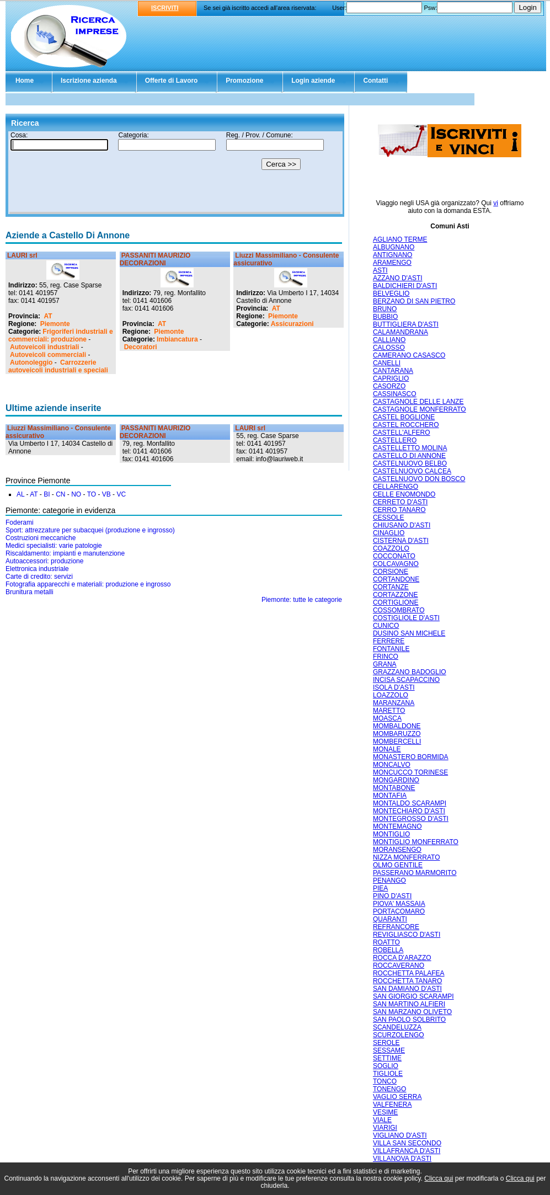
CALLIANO (389, 340)
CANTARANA (393, 371)
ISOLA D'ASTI (394, 687)
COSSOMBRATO (399, 610)
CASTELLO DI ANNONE (409, 456)
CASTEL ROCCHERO (406, 425)
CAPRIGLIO (391, 378)
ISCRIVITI (165, 7)
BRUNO (385, 309)
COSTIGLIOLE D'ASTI (406, 618)
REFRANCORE (396, 927)
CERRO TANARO (399, 510)
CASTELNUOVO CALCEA (412, 471)
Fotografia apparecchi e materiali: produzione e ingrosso (88, 584)
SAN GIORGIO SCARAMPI (413, 996)
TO (91, 494)
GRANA (385, 664)
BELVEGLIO (391, 293)
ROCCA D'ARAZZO (402, 958)
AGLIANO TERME (400, 239)
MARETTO (389, 710)
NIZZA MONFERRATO (406, 857)
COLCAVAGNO (396, 564)
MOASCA (387, 718)
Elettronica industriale (37, 569)
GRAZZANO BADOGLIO (409, 672)
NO (76, 494)
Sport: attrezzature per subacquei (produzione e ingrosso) (90, 530)
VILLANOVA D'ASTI (402, 1158)
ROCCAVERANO (398, 965)
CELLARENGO (395, 486)
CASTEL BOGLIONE (404, 417)
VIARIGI (385, 1128)
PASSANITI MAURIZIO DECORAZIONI (155, 259)
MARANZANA (393, 703)
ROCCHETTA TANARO (407, 981)
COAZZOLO (391, 548)
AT (48, 316)
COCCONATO (394, 556)
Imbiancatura (177, 339)
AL (20, 494)
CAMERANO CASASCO (409, 355)
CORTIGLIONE (395, 602)
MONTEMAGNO (397, 826)
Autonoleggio (31, 362)
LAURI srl (22, 255)
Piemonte (55, 324)
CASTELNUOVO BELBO (410, 463)
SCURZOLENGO (398, 1035)
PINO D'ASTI (392, 896)
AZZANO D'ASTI (398, 278)
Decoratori (140, 347)
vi (495, 203)
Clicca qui (438, 1178)
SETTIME (387, 1058)
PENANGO (389, 880)
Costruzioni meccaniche (41, 538)
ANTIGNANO (392, 255)
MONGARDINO (396, 780)
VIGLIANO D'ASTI (400, 1135)
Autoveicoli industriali (44, 347)
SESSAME (389, 1050)
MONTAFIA (390, 795)
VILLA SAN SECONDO (407, 1143)
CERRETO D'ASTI (400, 502)
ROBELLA (388, 950)
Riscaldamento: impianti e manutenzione (65, 553)
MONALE (387, 749)
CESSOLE (388, 517)
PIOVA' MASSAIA (399, 904)
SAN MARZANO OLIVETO (412, 1012)
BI (47, 494)
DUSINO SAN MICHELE (409, 633)
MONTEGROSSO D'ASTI (410, 819)
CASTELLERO (394, 440)
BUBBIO (385, 317)
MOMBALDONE (397, 726)
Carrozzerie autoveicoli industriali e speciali (58, 366)
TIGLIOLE (388, 1073)
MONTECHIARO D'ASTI (409, 811)
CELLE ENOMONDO (404, 494)
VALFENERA (392, 1104)
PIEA (380, 888)
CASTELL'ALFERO (401, 432)
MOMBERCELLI (397, 741)
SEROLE (386, 1043)
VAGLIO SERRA (397, 1097)
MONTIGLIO (391, 834)
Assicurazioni (292, 324)
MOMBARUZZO (397, 734)
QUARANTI (390, 919)
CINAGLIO (388, 533)
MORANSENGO (397, 849)
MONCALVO (391, 765)
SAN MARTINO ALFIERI (409, 1004)
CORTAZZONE (395, 595)
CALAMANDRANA (400, 332)
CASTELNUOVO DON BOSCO (419, 479)
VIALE (382, 1120)
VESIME (385, 1112)
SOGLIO (385, 1066)
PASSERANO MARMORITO (415, 873)
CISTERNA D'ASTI (401, 541)
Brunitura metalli (30, 592)
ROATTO (386, 942)
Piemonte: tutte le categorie (301, 600)
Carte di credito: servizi (39, 576)
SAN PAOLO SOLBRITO (409, 1019)
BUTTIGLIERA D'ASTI (406, 324)
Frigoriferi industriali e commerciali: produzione (60, 335)
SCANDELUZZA (397, 1027)
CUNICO (386, 625)
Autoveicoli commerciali (48, 355)
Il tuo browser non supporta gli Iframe (174, 172)
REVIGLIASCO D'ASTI (406, 934)
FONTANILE (391, 649)
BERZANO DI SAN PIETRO (414, 301)
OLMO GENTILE (398, 865)
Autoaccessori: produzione (44, 561)
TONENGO (389, 1089)
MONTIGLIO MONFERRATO (415, 842)
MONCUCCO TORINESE (410, 772)
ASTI (380, 270)
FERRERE (388, 641)
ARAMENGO (392, 262)
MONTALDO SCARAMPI (409, 803)
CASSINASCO (394, 394)
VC (121, 494)
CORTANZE (391, 587)
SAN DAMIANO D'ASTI (407, 989)
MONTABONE (394, 788)
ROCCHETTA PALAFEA (409, 973)
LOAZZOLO (390, 695)
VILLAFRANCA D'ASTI (406, 1151)
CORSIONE (390, 571)
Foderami (20, 522)
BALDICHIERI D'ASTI (405, 286)
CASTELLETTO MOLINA (410, 448)
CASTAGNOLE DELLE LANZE (418, 402)
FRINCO (385, 656)
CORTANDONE (396, 579)
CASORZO (389, 386)
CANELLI (387, 363)
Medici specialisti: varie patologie (54, 546)
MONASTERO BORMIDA (410, 757)
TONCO (385, 1081)
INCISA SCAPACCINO (406, 680)
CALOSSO (389, 347)
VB (106, 494)
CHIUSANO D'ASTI (401, 525)
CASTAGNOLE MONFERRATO (419, 409)
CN (60, 494)
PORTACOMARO (399, 911)
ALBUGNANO (393, 247)
